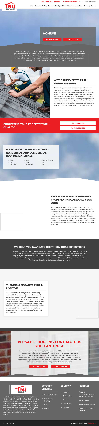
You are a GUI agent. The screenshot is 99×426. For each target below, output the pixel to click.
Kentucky (49, 1)
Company (87, 6)
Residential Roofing (41, 6)
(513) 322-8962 (90, 1)
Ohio (43, 1)
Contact (93, 6)
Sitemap (66, 408)
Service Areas (67, 404)
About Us (66, 392)
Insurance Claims (78, 6)
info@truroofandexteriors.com (87, 404)
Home (31, 6)
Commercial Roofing (54, 6)
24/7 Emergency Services (73, 2)
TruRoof (82, 392)
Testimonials (67, 396)
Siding (63, 6)
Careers (65, 400)
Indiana (57, 1)
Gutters (69, 6)
